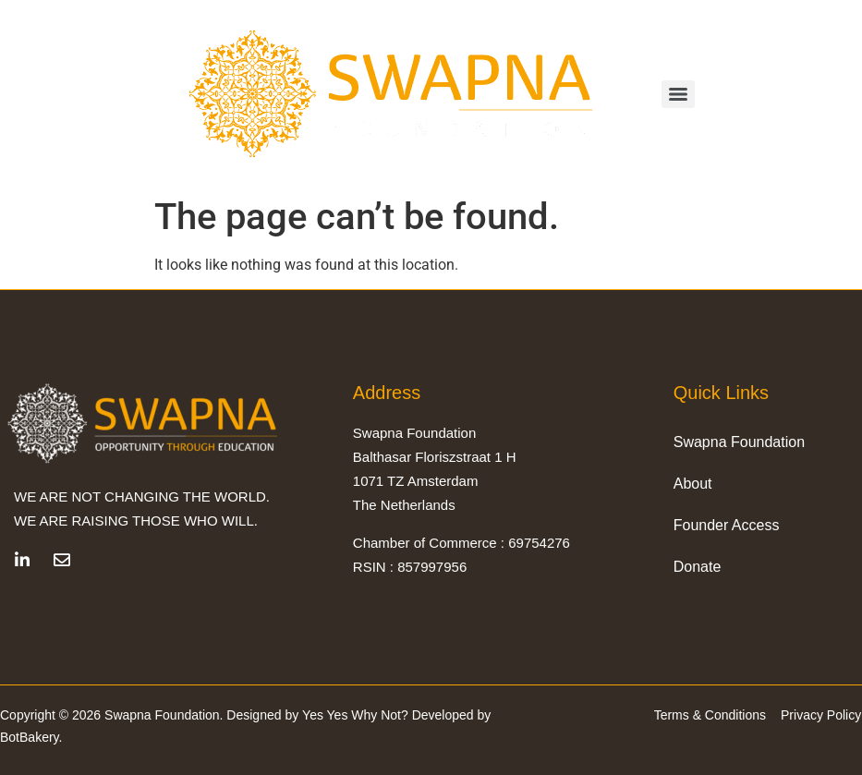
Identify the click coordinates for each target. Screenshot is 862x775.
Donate (698, 566)
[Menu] (678, 94)
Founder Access (727, 524)
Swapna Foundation (739, 441)
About (693, 482)
